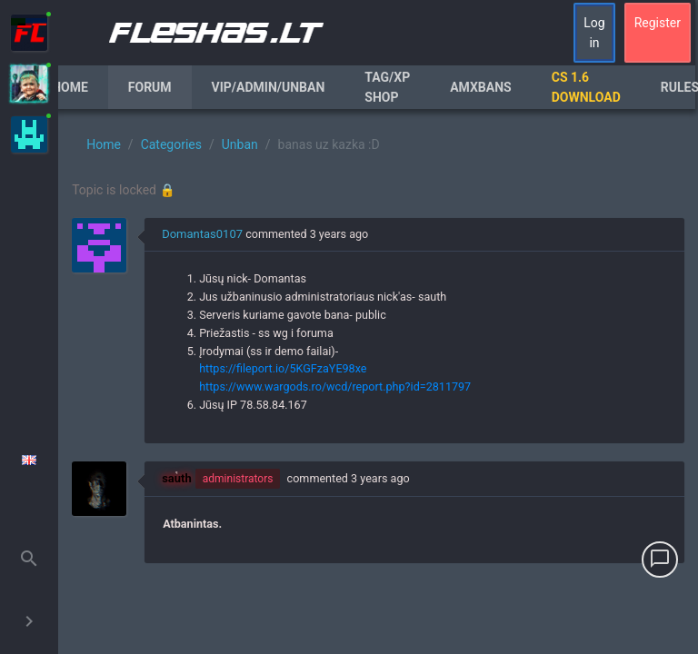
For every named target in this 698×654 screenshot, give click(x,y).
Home (70, 87)
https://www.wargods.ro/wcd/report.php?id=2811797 (335, 386)
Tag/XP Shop (387, 87)
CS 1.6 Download (586, 87)
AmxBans (481, 87)
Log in (593, 32)
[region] (378, 381)
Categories (171, 144)
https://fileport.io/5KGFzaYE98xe (282, 368)
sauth (177, 478)
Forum (150, 87)
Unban (240, 144)
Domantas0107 (202, 234)
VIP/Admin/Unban (268, 87)
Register (657, 22)
